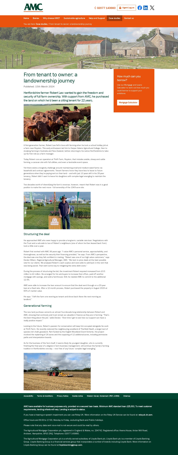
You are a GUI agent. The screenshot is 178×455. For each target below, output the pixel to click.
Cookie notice (77, 396)
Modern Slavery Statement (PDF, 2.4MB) (103, 396)
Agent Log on (128, 7)
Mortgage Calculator (128, 102)
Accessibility (28, 396)
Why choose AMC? (51, 18)
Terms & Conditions (45, 396)
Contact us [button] (129, 18)
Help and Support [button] (97, 18)
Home (26, 18)
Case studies (41, 24)
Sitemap (126, 396)
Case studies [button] (114, 18)
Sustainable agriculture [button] (74, 18)
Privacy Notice (62, 396)
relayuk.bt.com (145, 415)
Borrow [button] (36, 18)
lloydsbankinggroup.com (70, 445)
